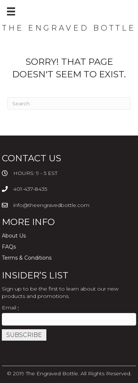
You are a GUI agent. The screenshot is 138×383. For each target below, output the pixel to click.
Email (10, 307)
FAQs (9, 246)
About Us (14, 235)
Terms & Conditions (27, 257)
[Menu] (11, 11)
